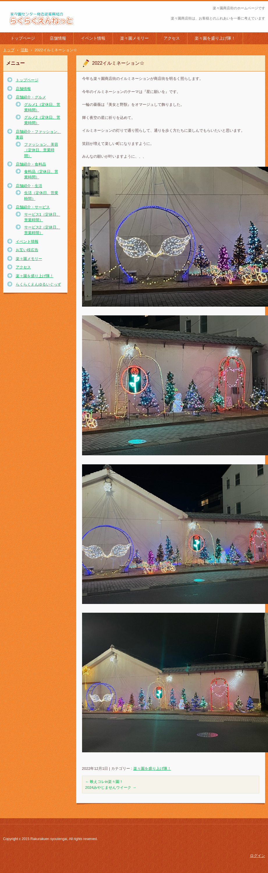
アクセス (172, 38)
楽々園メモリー (134, 38)
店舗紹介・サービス (33, 207)
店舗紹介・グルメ (31, 97)
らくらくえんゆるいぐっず (38, 284)
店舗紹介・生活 (29, 186)
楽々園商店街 (19, 29)
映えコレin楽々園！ (104, 781)
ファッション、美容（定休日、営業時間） (41, 150)
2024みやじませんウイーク (110, 787)
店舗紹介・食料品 (31, 164)
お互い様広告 (27, 250)
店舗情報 (58, 38)
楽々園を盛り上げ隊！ (215, 38)
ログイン (257, 855)
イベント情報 (93, 38)
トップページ (22, 38)
